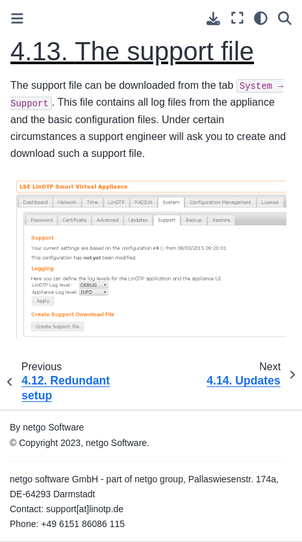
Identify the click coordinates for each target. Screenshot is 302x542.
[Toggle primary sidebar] (17, 18)
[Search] (285, 18)
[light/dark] (261, 18)
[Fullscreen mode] (237, 18)
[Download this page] (213, 18)
